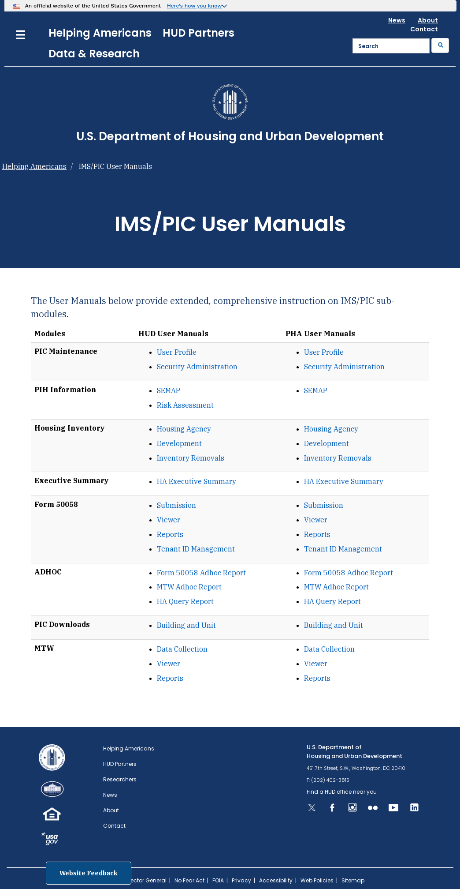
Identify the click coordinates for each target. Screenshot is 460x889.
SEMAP (168, 390)
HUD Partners (198, 33)
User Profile (177, 352)
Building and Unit (186, 625)
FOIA (218, 880)
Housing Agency (184, 428)
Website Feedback (88, 873)
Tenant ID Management (196, 548)
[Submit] (440, 45)
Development (179, 443)
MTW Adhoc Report (189, 586)
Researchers (120, 779)
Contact (424, 29)
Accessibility (276, 880)
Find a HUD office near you (342, 791)
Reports (170, 534)
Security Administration (197, 366)
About (428, 20)
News (396, 20)
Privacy (241, 880)
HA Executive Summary (196, 481)
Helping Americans (100, 33)
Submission (176, 505)
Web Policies (317, 880)
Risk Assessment (185, 405)
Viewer (168, 519)
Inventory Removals (190, 458)
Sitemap (352, 880)
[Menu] (20, 34)
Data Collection (182, 649)
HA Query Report (185, 601)
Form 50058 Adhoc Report (201, 572)
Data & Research (94, 53)
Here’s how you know (194, 6)
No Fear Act (189, 880)
